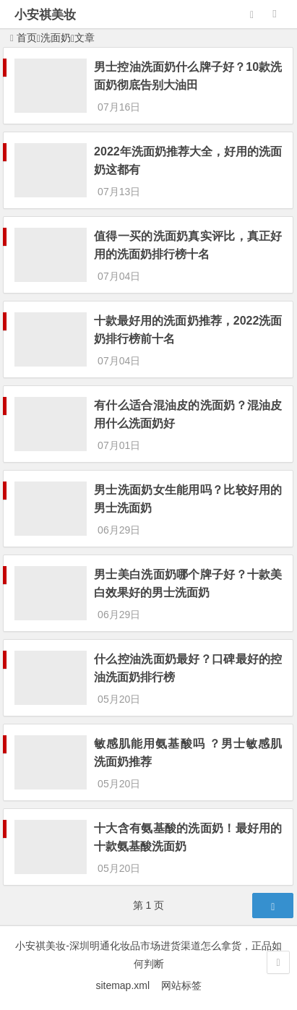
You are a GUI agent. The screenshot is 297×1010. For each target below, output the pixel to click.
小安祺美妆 (45, 15)
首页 (23, 37)
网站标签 (181, 985)
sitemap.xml (127, 985)
